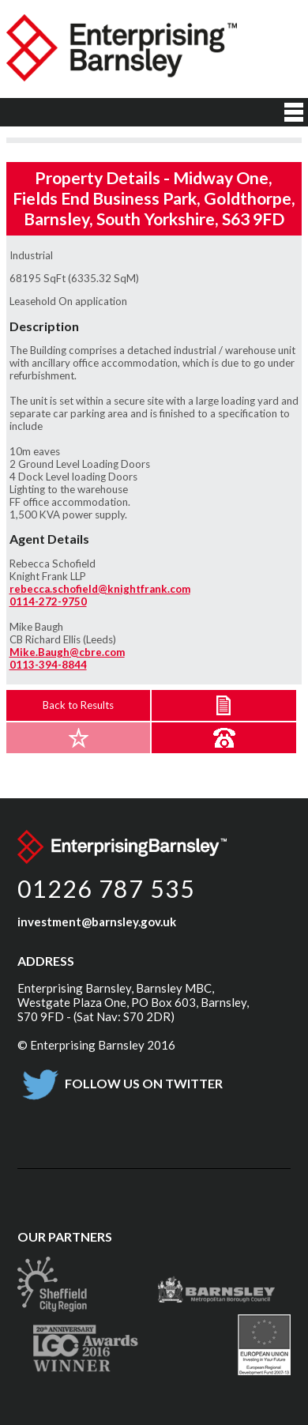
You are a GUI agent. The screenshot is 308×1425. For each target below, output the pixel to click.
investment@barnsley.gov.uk (96, 921)
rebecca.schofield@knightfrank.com (99, 588)
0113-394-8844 (48, 664)
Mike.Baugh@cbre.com (67, 652)
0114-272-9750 (48, 601)
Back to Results (78, 705)
